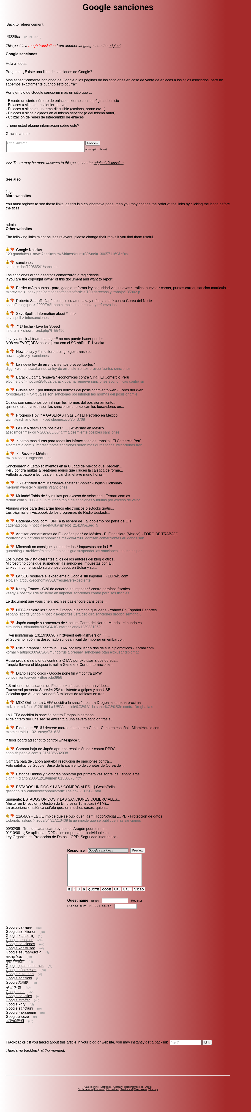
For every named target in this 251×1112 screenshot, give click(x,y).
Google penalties (19, 948)
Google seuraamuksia (23, 960)
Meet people (140, 1097)
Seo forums (126, 1097)
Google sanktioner (20, 940)
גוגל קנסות (14, 965)
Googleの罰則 (17, 991)
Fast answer (50, 147)
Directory (153, 1097)
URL (117, 897)
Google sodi (15, 1000)
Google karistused (20, 956)
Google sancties (19, 1004)
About (148, 1095)
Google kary (15, 1012)
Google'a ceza (17, 1025)
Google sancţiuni (19, 1017)
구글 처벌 (13, 995)
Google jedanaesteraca (25, 974)
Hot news (99, 1097)
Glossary (117, 1095)
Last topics (106, 1095)
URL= (127, 897)
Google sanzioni (19, 986)
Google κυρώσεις (20, 944)
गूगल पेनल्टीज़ (15, 970)
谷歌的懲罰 (15, 1029)
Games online (92, 1095)
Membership (137, 1095)
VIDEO (139, 897)
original (114, 46)
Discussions (112, 1097)
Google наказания (21, 1021)
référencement (31, 24)
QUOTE (93, 897)
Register (136, 909)
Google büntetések (21, 978)
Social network (85, 1097)
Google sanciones (20, 952)
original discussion (109, 165)
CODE (106, 897)
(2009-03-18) (32, 37)
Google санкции (19, 936)
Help (126, 1095)
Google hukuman (20, 982)
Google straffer (18, 1008)
